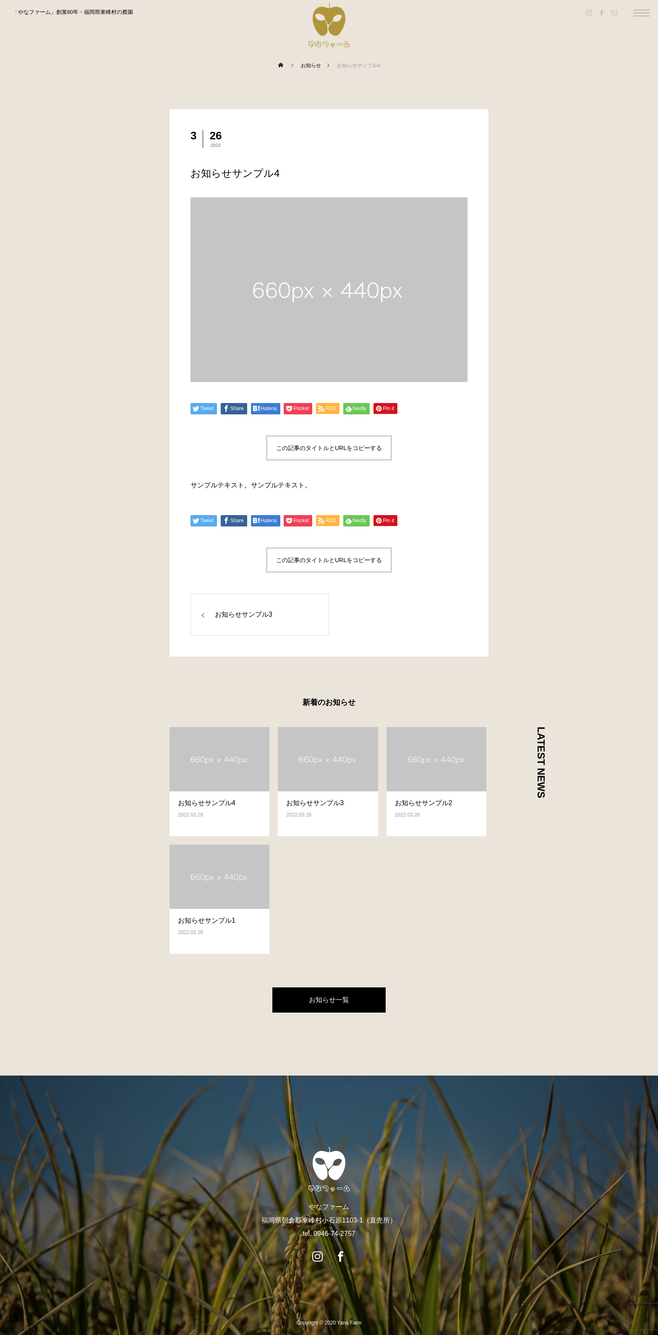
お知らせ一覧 (329, 999)
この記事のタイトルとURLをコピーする (329, 448)
